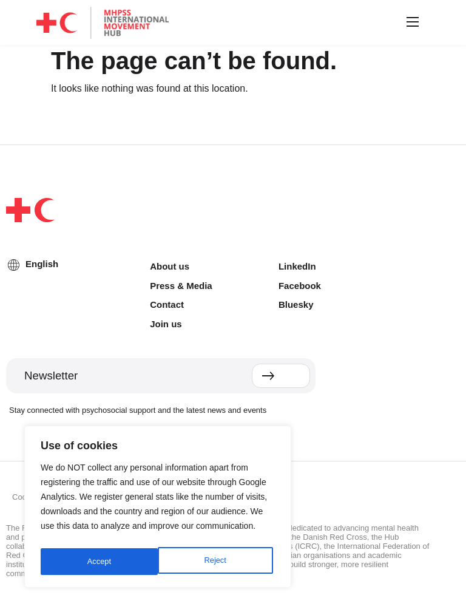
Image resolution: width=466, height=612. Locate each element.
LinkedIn (297, 266)
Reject (98, 561)
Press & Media (181, 285)
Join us (166, 324)
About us (169, 266)
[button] (411, 22)
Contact (167, 304)
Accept (217, 561)
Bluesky (296, 304)
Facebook (300, 285)
